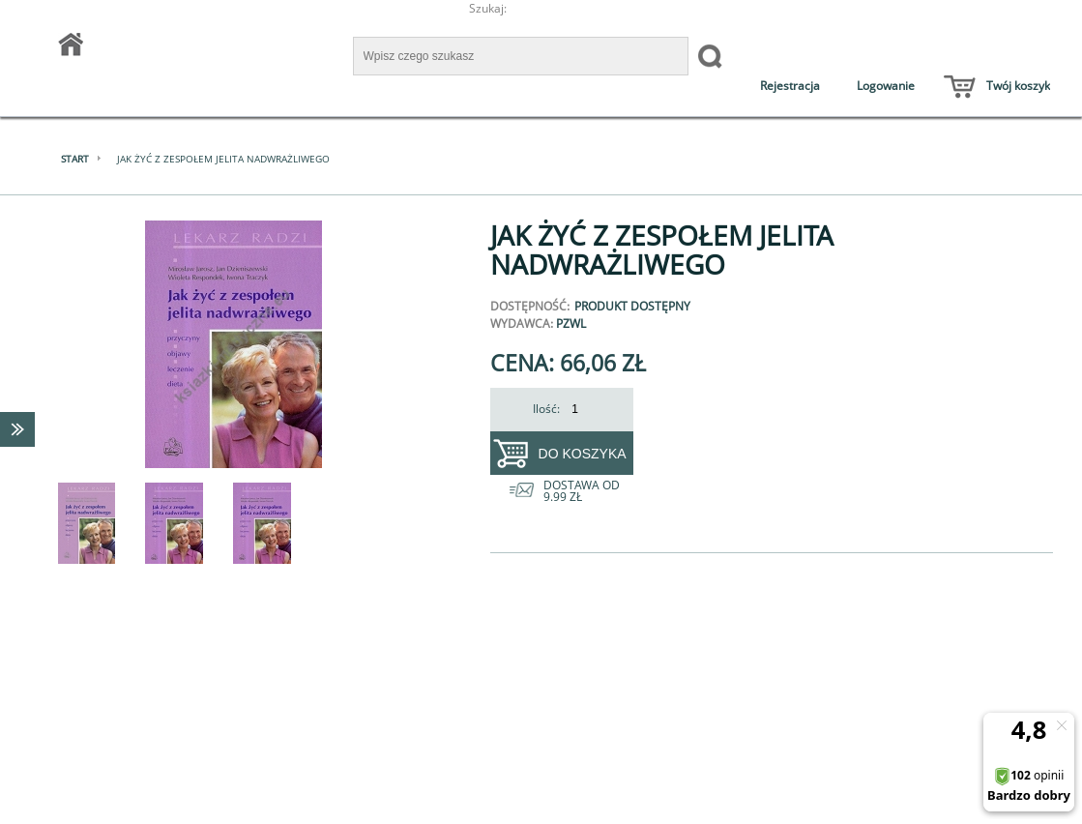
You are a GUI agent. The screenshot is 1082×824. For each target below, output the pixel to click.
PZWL (571, 323)
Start (75, 158)
